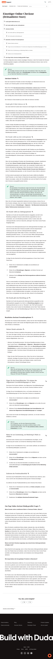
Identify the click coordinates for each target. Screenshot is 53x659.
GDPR (26, 649)
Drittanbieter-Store (12, 6)
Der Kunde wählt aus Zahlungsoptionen (16, 32)
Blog (15, 622)
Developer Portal (32, 625)
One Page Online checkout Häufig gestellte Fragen (17, 57)
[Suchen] (38, 6)
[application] (49, 655)
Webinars (30, 622)
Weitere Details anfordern (13, 43)
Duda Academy (4, 622)
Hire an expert (44, 625)
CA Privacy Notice (32, 649)
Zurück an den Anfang (9, 608)
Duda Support (4, 6)
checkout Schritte (10, 29)
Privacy (18, 649)
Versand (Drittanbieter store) (24, 143)
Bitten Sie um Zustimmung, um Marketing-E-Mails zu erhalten (20, 50)
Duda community (5, 625)
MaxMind (7, 531)
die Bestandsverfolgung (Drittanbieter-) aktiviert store (27, 87)
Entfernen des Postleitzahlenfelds (15, 53)
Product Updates (45, 622)
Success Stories (18, 625)
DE (49, 2)
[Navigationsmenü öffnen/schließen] (45, 2)
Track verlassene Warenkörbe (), (27, 116)
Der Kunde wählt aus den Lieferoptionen (15, 25)
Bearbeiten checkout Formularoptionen (15, 39)
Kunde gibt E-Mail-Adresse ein (13, 21)
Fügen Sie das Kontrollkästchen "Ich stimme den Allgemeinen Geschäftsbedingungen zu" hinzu (27, 46)
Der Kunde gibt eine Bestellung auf (15, 36)
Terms (22, 649)
